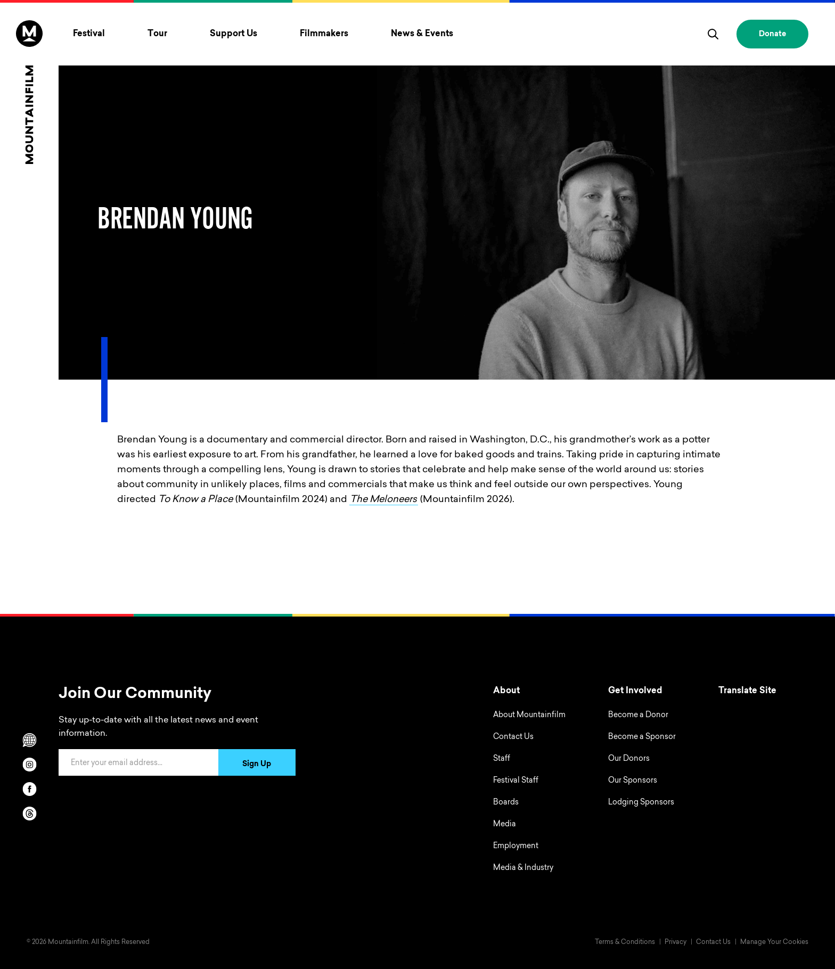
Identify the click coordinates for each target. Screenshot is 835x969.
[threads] (29, 813)
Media (504, 824)
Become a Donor (638, 715)
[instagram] (29, 764)
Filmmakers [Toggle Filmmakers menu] (324, 34)
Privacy (675, 942)
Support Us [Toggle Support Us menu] (233, 34)
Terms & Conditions (625, 942)
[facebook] (29, 789)
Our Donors (629, 759)
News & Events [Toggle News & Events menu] (422, 34)
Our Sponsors (632, 781)
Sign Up (256, 764)
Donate (772, 34)
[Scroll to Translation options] (29, 740)
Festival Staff (515, 781)
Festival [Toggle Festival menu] (89, 34)
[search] (713, 34)
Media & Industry (523, 868)
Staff (501, 759)
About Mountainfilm (529, 715)
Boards (506, 803)
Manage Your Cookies (774, 942)
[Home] (29, 92)
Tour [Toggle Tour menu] (157, 34)
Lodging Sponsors (641, 803)
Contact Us (513, 737)
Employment (515, 846)
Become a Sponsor (642, 737)
